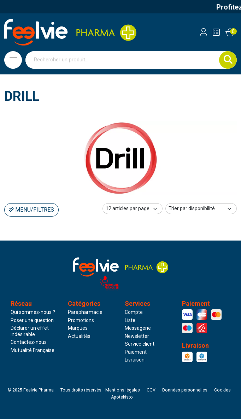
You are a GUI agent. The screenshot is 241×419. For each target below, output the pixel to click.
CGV (151, 390)
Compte (134, 312)
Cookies (222, 390)
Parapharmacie (85, 312)
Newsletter (137, 336)
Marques (78, 328)
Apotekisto (122, 397)
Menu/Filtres (31, 209)
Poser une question (32, 320)
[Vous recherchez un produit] (122, 60)
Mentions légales (122, 390)
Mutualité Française (32, 350)
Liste (130, 320)
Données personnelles (184, 390)
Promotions (81, 320)
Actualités (79, 336)
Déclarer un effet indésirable (30, 331)
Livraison (135, 360)
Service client (139, 344)
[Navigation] (13, 60)
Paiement (136, 352)
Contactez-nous (29, 342)
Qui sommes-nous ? (33, 312)
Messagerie (138, 328)
